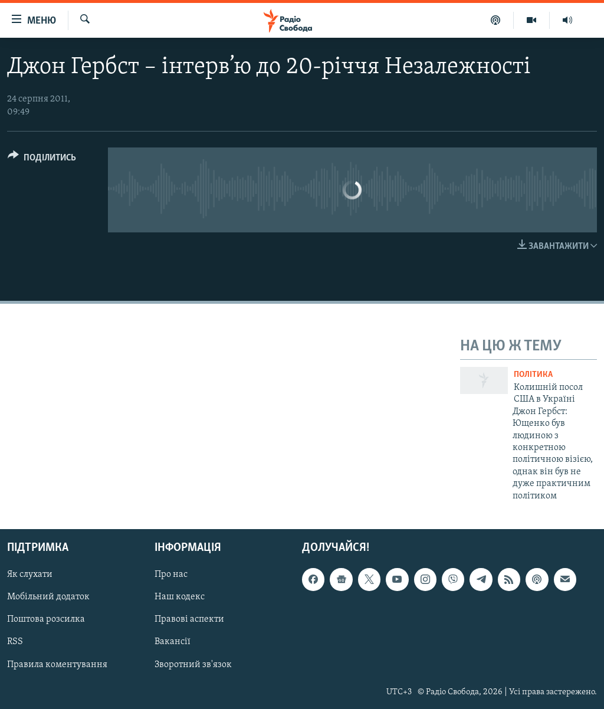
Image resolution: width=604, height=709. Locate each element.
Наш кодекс (180, 597)
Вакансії (173, 641)
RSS (15, 641)
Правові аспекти (189, 619)
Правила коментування (57, 664)
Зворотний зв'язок (193, 664)
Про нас (171, 574)
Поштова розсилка (46, 619)
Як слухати (29, 574)
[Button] (42, 159)
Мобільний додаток (48, 597)
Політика (533, 374)
